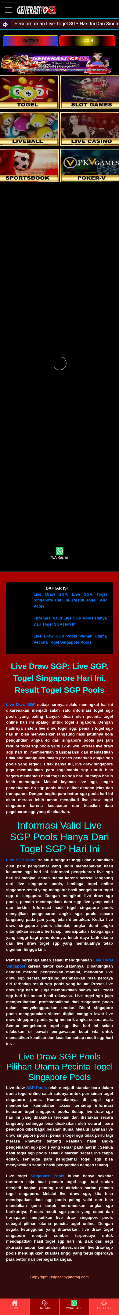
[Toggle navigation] (8, 9)
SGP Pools (36, 1087)
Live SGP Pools (21, 860)
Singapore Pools (47, 1176)
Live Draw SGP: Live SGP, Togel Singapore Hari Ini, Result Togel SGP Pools (70, 600)
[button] (59, 588)
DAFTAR (30, 41)
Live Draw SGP (20, 704)
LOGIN (87, 41)
